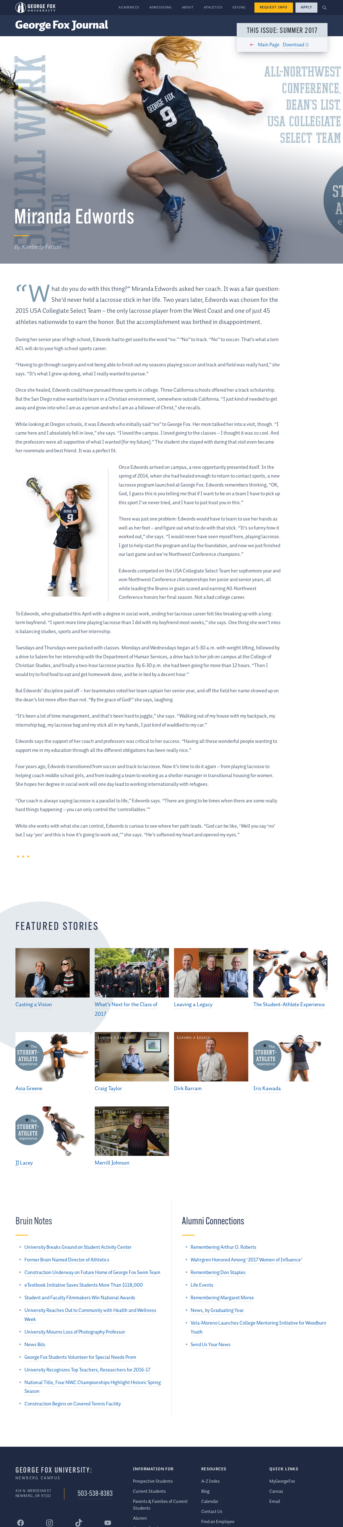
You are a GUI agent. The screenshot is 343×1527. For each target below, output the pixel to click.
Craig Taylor (108, 1088)
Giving (239, 7)
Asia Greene (28, 1088)
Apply (306, 7)
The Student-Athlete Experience (289, 1004)
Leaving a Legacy (193, 1004)
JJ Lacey (24, 1163)
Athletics (213, 7)
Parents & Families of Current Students (160, 1505)
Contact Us (211, 1511)
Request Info (274, 7)
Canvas (276, 1491)
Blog (205, 1491)
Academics (129, 7)
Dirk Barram (188, 1088)
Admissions (160, 7)
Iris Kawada (267, 1088)
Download (292, 45)
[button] (324, 7)
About (188, 7)
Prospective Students (153, 1481)
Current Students (149, 1491)
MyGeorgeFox (282, 1481)
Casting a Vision (33, 1004)
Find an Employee (217, 1521)
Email (274, 1501)
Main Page (267, 45)
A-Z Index (210, 1481)
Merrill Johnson (112, 1163)
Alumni (140, 1518)
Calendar (209, 1501)
